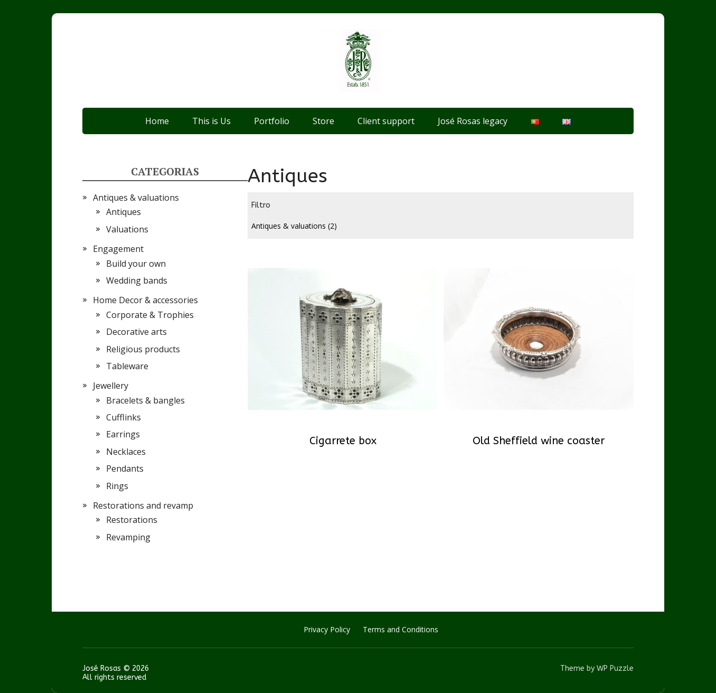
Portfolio (271, 121)
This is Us (211, 121)
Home (157, 121)
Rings (117, 486)
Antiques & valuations (294, 226)
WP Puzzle (615, 668)
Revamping (128, 537)
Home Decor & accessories (145, 300)
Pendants (125, 468)
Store (323, 121)
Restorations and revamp (143, 505)
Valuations (127, 229)
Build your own (136, 263)
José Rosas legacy (472, 121)
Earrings (123, 434)
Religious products (143, 349)
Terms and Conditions (400, 629)
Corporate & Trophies (150, 315)
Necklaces (126, 451)
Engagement (118, 249)
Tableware (127, 366)
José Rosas (101, 668)
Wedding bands (136, 280)
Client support (385, 121)
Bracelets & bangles (145, 400)
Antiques (123, 212)
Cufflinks (123, 417)
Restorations (131, 520)
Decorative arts (136, 332)
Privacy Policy (327, 629)
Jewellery (110, 385)
